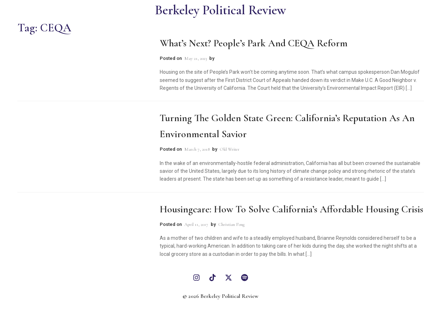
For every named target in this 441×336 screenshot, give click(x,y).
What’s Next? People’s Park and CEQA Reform (254, 43)
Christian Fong (231, 224)
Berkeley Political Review (220, 10)
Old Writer (230, 149)
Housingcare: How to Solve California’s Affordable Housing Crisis (291, 209)
